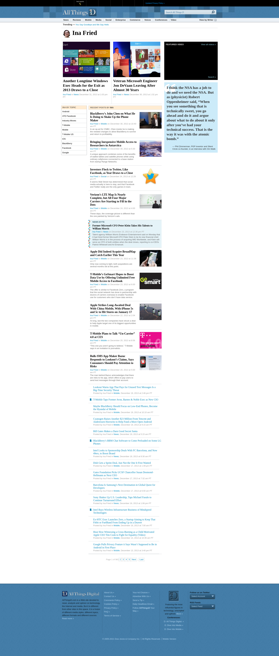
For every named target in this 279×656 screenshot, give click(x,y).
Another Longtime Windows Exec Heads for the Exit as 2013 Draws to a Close (85, 85)
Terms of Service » (112, 615)
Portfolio (117, 1)
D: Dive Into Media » (174, 625)
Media (98, 20)
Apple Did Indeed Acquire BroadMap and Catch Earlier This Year (112, 253)
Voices (147, 20)
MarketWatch (92, 1)
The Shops (80, 1)
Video (173, 20)
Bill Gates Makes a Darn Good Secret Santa (115, 431)
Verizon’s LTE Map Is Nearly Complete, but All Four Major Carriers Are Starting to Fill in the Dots (111, 199)
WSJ (68, 1)
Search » (212, 77)
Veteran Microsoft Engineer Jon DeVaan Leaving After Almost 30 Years (135, 85)
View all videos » (208, 44)
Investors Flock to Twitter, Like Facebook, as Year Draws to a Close (111, 171)
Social (108, 20)
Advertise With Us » (142, 596)
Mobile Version (169, 639)
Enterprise (121, 20)
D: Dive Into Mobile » (173, 629)
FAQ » (107, 612)
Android (65, 111)
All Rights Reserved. (151, 639)
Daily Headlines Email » (143, 604)
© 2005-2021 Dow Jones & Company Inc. (121, 639)
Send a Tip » (138, 600)
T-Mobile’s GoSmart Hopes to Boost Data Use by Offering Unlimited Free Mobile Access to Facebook (112, 278)
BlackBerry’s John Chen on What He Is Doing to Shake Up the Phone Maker (112, 117)
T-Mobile (66, 125)
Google (65, 152)
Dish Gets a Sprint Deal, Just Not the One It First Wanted (122, 463)
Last (142, 559)
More (139, 3)
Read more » (68, 618)
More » (179, 614)
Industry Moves (69, 120)
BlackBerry (67, 143)
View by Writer (206, 20)
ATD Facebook (69, 116)
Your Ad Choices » (141, 592)
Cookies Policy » (111, 604)
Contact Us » (110, 596)
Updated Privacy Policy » (155, 3)
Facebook (66, 148)
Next (134, 559)
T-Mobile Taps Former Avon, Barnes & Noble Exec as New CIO (125, 399)
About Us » (109, 592)
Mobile (88, 20)
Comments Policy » (113, 600)
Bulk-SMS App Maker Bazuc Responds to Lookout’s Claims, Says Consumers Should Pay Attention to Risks (112, 361)
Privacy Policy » (111, 608)
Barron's (104, 1)
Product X (128, 1)
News (66, 20)
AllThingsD (80, 12)
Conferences (161, 20)
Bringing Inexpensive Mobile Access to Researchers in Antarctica (113, 143)
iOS (64, 139)
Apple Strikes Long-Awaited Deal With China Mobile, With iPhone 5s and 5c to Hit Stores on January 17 (111, 308)
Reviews (77, 20)
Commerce (135, 20)
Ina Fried (67, 94)
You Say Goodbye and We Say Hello (92, 24)
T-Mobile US (68, 134)
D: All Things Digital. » (174, 621)
